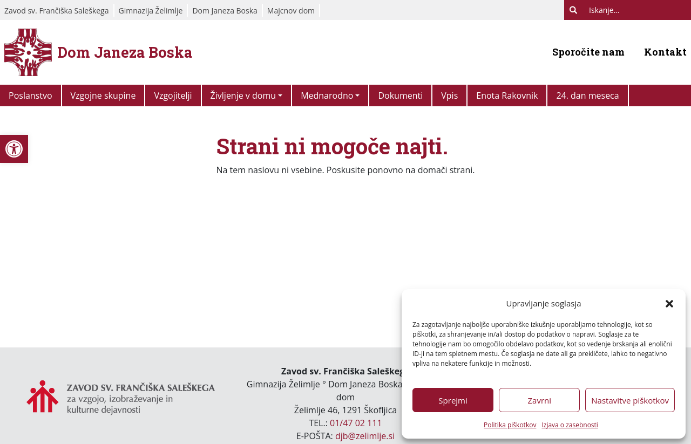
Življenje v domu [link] (243, 95)
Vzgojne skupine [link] (103, 95)
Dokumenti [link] (400, 95)
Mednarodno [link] (327, 95)
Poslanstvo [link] (30, 95)
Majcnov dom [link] (291, 10)
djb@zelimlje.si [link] (365, 436)
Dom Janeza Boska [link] (224, 10)
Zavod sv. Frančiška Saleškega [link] (56, 10)
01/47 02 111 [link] (356, 423)
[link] (14, 149)
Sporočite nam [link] (588, 51)
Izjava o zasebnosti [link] (569, 424)
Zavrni (539, 400)
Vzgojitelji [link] (173, 95)
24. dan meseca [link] (587, 95)
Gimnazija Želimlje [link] (151, 10)
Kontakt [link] (665, 51)
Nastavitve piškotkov (630, 400)
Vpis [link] (449, 95)
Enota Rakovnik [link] (507, 95)
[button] (669, 303)
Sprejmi (452, 400)
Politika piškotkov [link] (510, 424)
